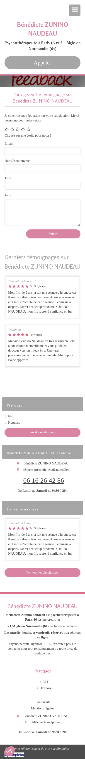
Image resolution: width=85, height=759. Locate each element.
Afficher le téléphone (46, 722)
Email (9, 143)
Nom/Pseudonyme (17, 160)
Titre (8, 178)
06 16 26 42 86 (43, 480)
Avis (8, 195)
